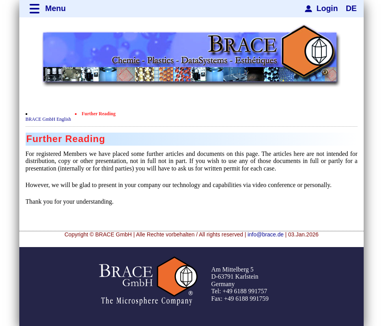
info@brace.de (266, 234)
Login (327, 8)
